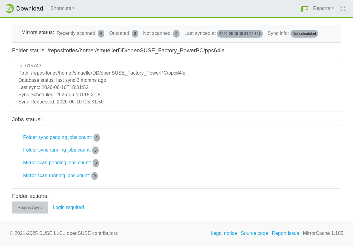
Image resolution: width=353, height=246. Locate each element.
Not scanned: (161, 34)
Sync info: (293, 34)
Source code (254, 233)
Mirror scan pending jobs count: (61, 163)
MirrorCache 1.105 (323, 233)
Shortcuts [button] (61, 8)
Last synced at (223, 34)
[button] (305, 8)
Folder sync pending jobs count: (61, 138)
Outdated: (123, 34)
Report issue (285, 233)
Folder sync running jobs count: (61, 150)
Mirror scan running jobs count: (60, 176)
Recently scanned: (80, 34)
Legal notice (224, 233)
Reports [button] (321, 8)
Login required (68, 207)
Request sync (30, 207)
